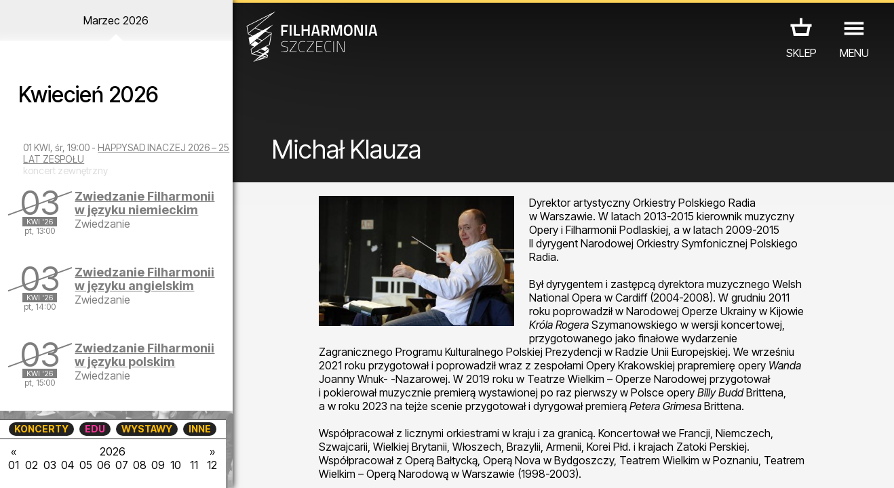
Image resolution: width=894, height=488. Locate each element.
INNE (200, 428)
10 (175, 465)
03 (49, 465)
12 (212, 465)
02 (31, 465)
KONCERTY (41, 428)
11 (194, 465)
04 (67, 465)
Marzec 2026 (116, 20)
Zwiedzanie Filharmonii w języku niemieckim (144, 203)
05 (85, 465)
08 (140, 465)
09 (158, 465)
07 (121, 465)
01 (13, 465)
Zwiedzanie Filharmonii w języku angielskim (144, 279)
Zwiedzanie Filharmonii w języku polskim (144, 355)
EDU (95, 428)
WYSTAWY (146, 428)
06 (104, 465)
